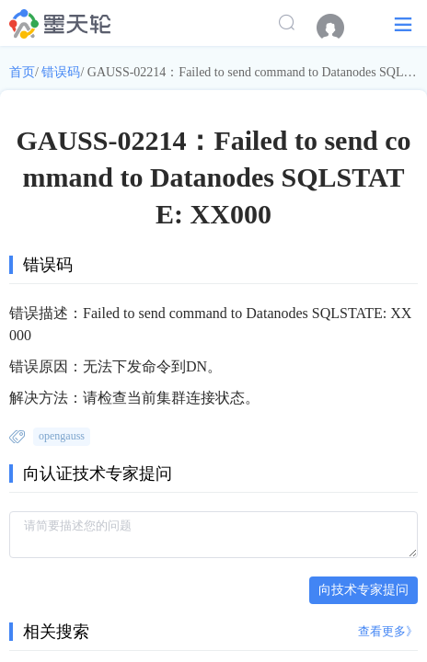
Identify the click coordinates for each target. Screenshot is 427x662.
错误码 (60, 72)
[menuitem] (340, 27)
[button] (403, 23)
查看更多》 (388, 631)
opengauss (62, 435)
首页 (22, 72)
